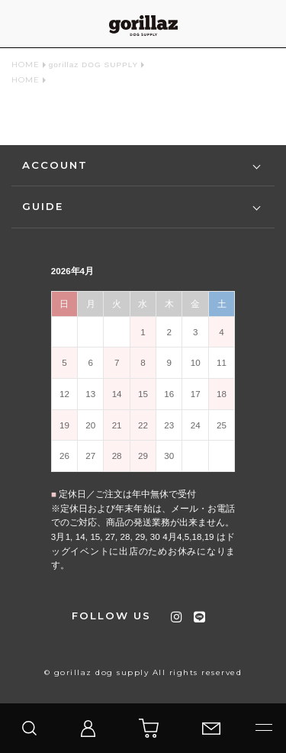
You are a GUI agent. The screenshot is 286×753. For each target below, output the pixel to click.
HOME (25, 64)
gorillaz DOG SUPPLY (93, 64)
